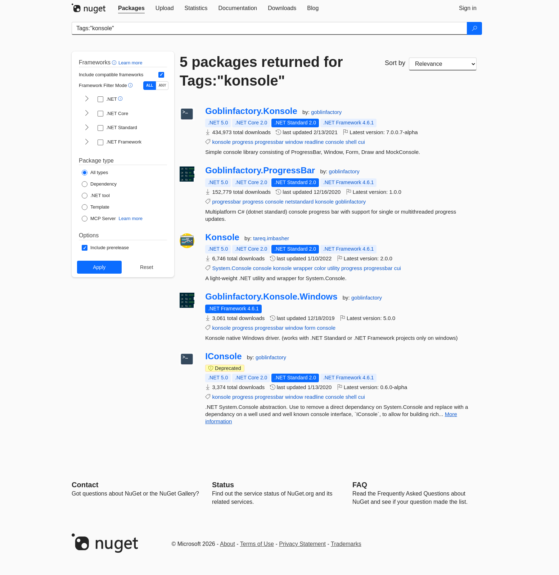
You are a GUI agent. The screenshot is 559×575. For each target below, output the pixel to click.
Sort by (395, 63)
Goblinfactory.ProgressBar (260, 170)
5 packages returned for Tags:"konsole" (261, 71)
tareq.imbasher (271, 238)
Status (223, 485)
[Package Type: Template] (95, 207)
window (294, 142)
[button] (115, 62)
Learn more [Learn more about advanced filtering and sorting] (130, 62)
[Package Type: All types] (95, 172)
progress (242, 142)
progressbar (269, 142)
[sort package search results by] (443, 64)
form (310, 328)
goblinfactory (326, 112)
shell (351, 142)
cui (361, 142)
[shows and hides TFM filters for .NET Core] (87, 113)
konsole (221, 142)
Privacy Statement (302, 544)
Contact (85, 485)
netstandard (299, 201)
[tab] (131, 8)
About (227, 544)
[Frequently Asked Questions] (359, 485)
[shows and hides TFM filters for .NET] (87, 99)
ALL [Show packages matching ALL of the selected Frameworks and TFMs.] (149, 85)
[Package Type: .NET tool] (96, 195)
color (320, 268)
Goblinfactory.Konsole (251, 111)
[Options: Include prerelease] (105, 248)
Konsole (222, 237)
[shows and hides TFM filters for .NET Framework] (87, 142)
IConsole (223, 356)
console (334, 142)
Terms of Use (257, 544)
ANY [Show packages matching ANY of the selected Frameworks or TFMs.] (162, 85)
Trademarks (346, 544)
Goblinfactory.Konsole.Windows (271, 297)
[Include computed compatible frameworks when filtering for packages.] (161, 75)
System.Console (231, 268)
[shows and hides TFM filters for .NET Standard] (87, 128)
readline (314, 142)
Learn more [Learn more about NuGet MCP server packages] (131, 218)
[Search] (474, 28)
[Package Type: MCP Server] (99, 218)
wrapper (303, 268)
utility (334, 268)
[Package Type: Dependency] (99, 184)
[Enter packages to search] (269, 28)
